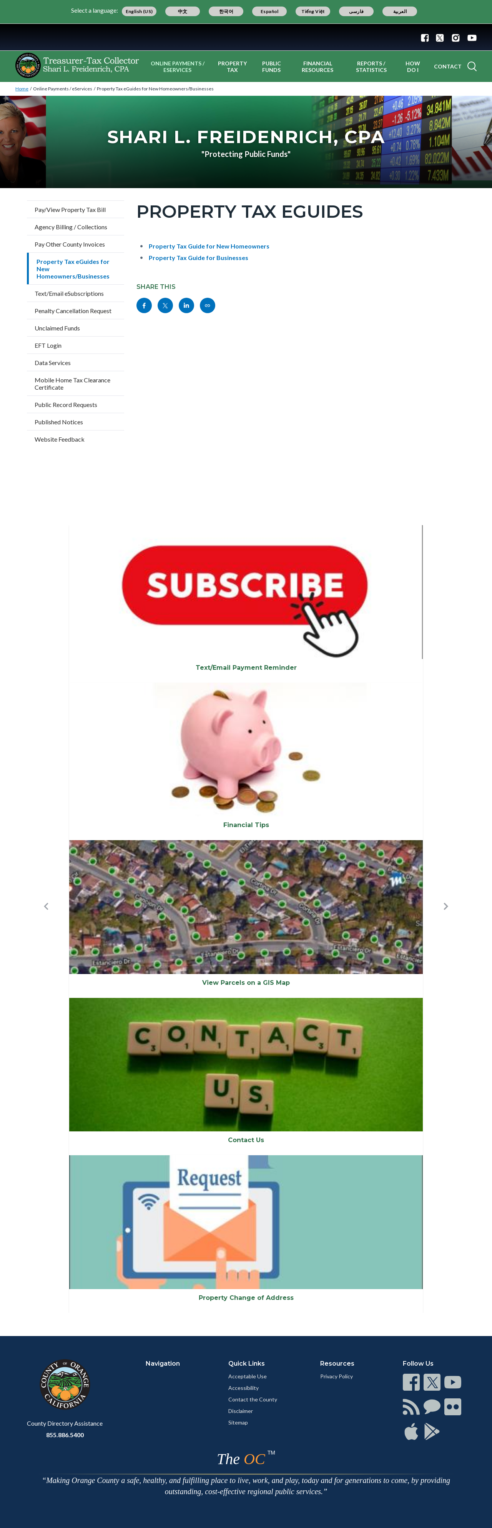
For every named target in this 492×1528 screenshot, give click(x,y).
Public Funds (271, 66)
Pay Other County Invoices (70, 244)
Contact (448, 66)
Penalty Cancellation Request (73, 310)
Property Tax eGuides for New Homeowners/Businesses (155, 89)
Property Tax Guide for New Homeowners (209, 246)
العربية (400, 11)
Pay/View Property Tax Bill (70, 209)
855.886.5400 (65, 1434)
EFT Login (48, 345)
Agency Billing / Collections (71, 226)
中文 (183, 11)
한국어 (226, 11)
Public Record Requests (66, 404)
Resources (337, 1363)
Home (21, 89)
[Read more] (246, 37)
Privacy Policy (336, 1376)
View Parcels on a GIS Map (246, 982)
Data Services (53, 362)
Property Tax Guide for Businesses (198, 257)
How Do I (413, 66)
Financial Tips (246, 825)
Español (270, 11)
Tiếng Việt (313, 11)
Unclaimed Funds (57, 328)
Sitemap (238, 1422)
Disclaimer (240, 1411)
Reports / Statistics (371, 66)
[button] (46, 919)
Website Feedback (60, 439)
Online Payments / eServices (177, 66)
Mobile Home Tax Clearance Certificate (72, 383)
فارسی (356, 11)
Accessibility (243, 1388)
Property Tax (232, 66)
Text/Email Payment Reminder (246, 667)
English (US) (139, 11)
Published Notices (59, 421)
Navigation (163, 1363)
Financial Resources (317, 66)
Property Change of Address (246, 1297)
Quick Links (246, 1363)
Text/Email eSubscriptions (69, 293)
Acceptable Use (247, 1376)
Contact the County (252, 1399)
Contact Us (246, 1140)
